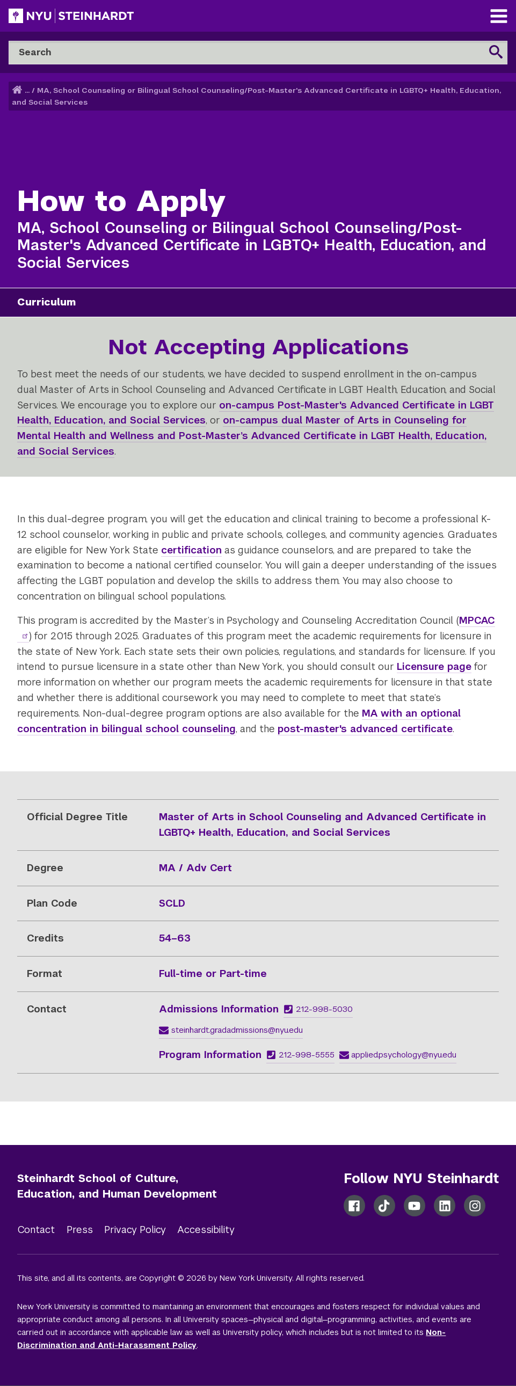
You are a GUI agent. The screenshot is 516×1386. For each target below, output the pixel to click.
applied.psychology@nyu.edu (398, 1054)
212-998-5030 (318, 1009)
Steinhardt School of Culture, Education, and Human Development (117, 1186)
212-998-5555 (300, 1054)
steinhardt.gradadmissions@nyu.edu (231, 1030)
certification (191, 550)
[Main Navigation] (499, 17)
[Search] (258, 52)
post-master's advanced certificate (365, 729)
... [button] (27, 90)
